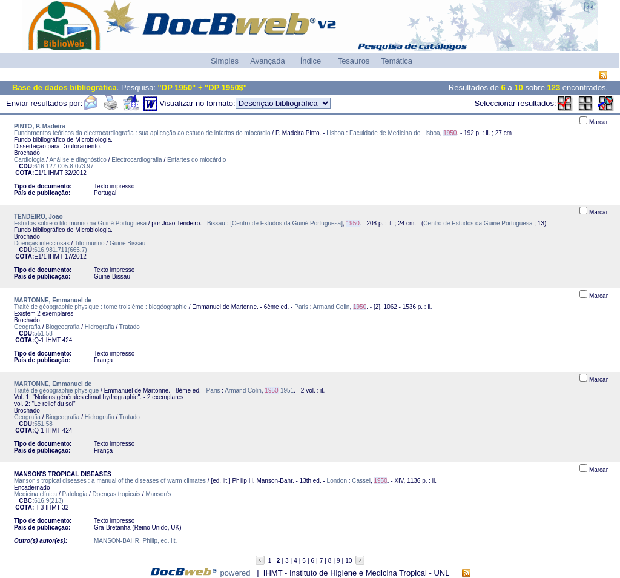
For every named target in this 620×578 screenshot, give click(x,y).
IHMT (55, 173)
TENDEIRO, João (38, 216)
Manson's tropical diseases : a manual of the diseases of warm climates (110, 480)
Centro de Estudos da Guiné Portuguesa (477, 223)
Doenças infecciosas (42, 243)
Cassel (361, 480)
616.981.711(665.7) (60, 250)
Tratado (129, 327)
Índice (311, 60)
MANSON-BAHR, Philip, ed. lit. (135, 540)
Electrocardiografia (136, 159)
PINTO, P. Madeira (39, 126)
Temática (396, 60)
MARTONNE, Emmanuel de (52, 300)
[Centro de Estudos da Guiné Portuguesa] (286, 223)
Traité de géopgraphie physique (56, 390)
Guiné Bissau (127, 243)
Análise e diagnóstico (78, 159)
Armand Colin (331, 307)
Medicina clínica (35, 494)
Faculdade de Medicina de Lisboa (394, 133)
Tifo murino (89, 243)
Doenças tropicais (116, 494)
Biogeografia (62, 327)
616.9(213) (48, 500)
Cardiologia (29, 159)
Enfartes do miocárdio (196, 159)
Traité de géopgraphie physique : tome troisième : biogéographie (100, 307)
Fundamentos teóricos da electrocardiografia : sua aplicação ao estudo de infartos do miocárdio (142, 133)
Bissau (216, 223)
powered (235, 572)
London (337, 480)
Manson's (158, 494)
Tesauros (354, 60)
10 (348, 560)
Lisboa (335, 133)
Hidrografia (99, 327)
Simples (225, 60)
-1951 (279, 390)
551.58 (43, 333)
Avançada (267, 60)
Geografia (27, 327)
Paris (301, 307)
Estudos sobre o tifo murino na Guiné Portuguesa (80, 223)
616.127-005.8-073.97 (63, 166)
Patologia (75, 494)
